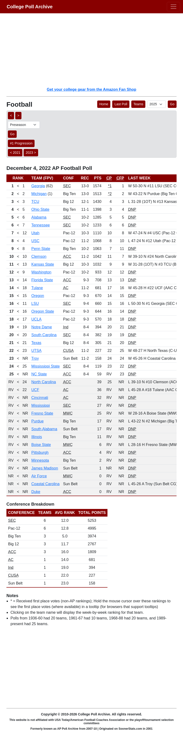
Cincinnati (39, 398)
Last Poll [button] (120, 104)
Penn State (40, 249)
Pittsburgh (40, 452)
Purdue (37, 421)
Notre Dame (41, 327)
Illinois (36, 437)
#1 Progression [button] (21, 143)
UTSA (36, 351)
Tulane (37, 288)
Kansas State (42, 264)
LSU (35, 304)
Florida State (42, 280)
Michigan (39, 194)
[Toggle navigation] (173, 6)
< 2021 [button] (15, 152)
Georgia (38, 186)
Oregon (37, 296)
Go (172, 104)
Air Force (39, 476)
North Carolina (43, 382)
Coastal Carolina (45, 484)
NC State (39, 374)
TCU (35, 202)
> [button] (18, 115)
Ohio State (40, 209)
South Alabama (44, 429)
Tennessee (40, 225)
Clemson (38, 256)
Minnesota (40, 460)
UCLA (36, 319)
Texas (36, 343)
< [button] (11, 115)
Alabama (38, 217)
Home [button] (103, 104)
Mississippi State (45, 366)
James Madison (44, 468)
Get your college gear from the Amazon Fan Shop (91, 89)
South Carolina (44, 335)
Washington (41, 272)
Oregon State (42, 311)
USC (35, 241)
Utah (35, 233)
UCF (35, 390)
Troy (35, 358)
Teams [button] (138, 104)
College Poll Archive (30, 6)
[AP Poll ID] (156, 104)
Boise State (41, 445)
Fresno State (42, 413)
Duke (35, 492)
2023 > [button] (31, 152)
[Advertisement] (94, 50)
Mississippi (40, 405)
